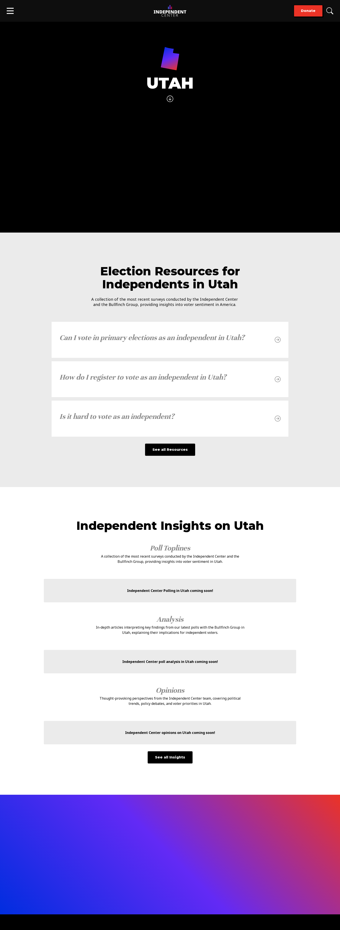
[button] (10, 10)
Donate (308, 11)
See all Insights (170, 757)
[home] (170, 11)
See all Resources (170, 450)
